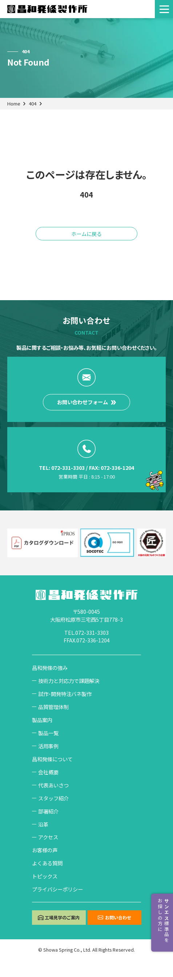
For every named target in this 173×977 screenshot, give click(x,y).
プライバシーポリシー (57, 889)
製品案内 (42, 720)
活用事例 (48, 746)
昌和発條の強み (50, 667)
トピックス (44, 876)
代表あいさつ (53, 785)
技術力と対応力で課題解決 (68, 680)
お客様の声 (44, 850)
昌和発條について (52, 759)
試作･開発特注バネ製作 (65, 693)
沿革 (43, 824)
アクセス (48, 837)
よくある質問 (47, 863)
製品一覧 (48, 733)
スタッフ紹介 (53, 798)
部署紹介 (48, 811)
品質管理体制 (53, 707)
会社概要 (48, 772)
